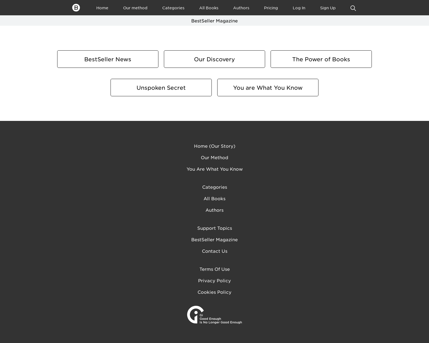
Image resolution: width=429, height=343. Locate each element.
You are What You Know (268, 87)
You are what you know (215, 169)
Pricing (271, 7)
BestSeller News (107, 59)
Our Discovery (214, 59)
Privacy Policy (214, 280)
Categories (173, 7)
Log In (299, 7)
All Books (208, 7)
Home (102, 7)
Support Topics (214, 228)
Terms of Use (214, 269)
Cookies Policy (214, 292)
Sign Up (328, 7)
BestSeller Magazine (214, 239)
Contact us (214, 251)
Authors (241, 7)
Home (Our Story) (214, 146)
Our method (135, 7)
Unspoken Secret (161, 87)
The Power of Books (321, 59)
